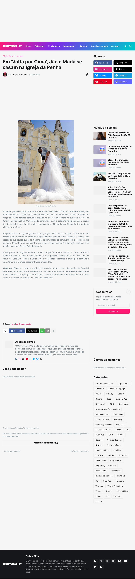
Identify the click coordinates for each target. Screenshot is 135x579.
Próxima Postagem (79, 451)
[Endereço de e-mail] (113, 305)
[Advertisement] (67, 21)
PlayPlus (117, 450)
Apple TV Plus (124, 383)
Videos (98, 496)
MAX (127, 429)
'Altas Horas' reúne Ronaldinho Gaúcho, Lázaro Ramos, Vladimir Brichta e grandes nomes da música (120, 192)
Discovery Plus (101, 414)
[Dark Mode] (125, 46)
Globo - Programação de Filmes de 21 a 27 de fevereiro (119, 148)
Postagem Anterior (12, 451)
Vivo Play (117, 496)
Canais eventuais (99, 46)
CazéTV (121, 394)
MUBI (111, 435)
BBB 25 (98, 394)
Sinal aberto (54, 46)
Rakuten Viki (100, 471)
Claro (109, 399)
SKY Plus (121, 476)
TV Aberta (120, 481)
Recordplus (115, 471)
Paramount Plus (102, 450)
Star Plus (107, 481)
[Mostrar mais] (53, 330)
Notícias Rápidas (114, 440)
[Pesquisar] (130, 46)
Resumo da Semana (104, 476)
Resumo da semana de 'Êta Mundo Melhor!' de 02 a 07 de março (119, 258)
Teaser (98, 491)
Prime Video (100, 460)
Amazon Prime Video (104, 383)
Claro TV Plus (121, 399)
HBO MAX (120, 424)
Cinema (98, 399)
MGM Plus (99, 435)
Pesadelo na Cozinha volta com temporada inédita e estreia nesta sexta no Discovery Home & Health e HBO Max (120, 242)
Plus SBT (99, 455)
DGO (112, 404)
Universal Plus (122, 491)
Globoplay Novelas (103, 424)
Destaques (68, 46)
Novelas (19, 56)
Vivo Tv (98, 501)
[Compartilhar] (86, 74)
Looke (118, 429)
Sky (97, 481)
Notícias (98, 440)
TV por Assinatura (115, 486)
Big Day (109, 394)
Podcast (122, 455)
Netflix (121, 435)
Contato (115, 46)
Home (28, 46)
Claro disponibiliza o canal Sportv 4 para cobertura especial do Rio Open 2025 (120, 209)
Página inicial (8, 56)
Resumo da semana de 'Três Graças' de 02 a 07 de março (119, 135)
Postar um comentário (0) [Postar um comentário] (45, 443)
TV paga (99, 486)
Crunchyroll (100, 404)
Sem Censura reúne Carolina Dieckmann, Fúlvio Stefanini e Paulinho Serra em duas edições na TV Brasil (119, 274)
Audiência (99, 388)
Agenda (83, 46)
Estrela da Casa (102, 419)
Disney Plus (118, 414)
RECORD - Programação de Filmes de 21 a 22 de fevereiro (119, 176)
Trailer (108, 491)
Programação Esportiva (105, 465)
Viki (107, 496)
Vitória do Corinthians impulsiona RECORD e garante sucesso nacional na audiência (120, 225)
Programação (25, 324)
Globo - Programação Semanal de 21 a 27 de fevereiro (118, 162)
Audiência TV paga (117, 388)
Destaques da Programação (107, 409)
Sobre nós (39, 46)
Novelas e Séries (114, 445)
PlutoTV (111, 455)
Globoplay (118, 419)
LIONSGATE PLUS (103, 429)
